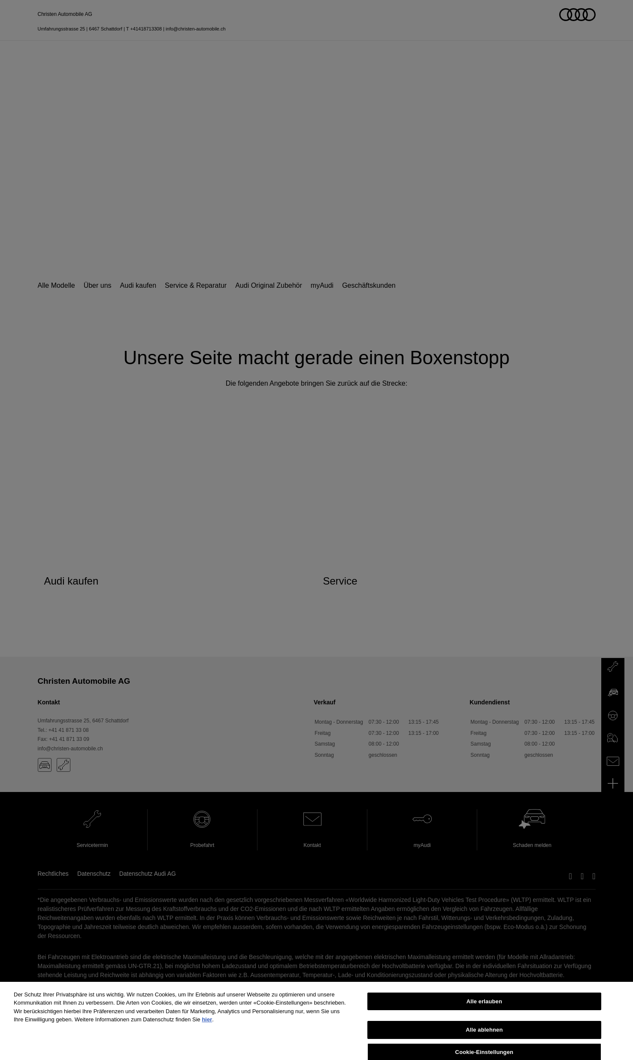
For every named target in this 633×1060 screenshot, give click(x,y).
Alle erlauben (484, 1007)
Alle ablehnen (484, 1036)
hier (207, 1025)
